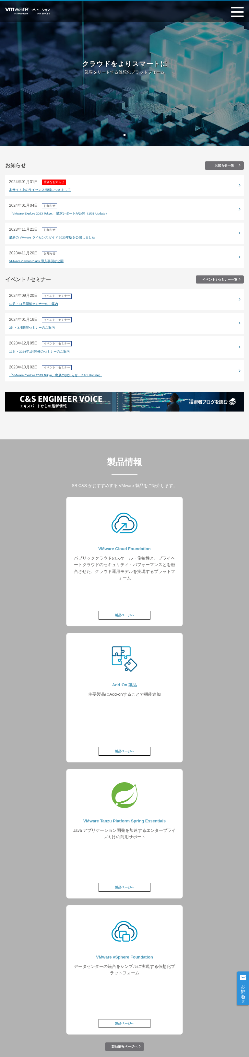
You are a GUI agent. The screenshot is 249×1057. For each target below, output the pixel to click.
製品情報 (80, 976)
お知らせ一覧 (224, 165)
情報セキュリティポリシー (31, 1019)
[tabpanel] (124, 73)
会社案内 (108, 1019)
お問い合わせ (243, 991)
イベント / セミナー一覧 (219, 279)
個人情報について (77, 1019)
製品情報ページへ (124, 774)
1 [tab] (124, 134)
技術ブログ (124, 988)
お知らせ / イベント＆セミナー (168, 976)
